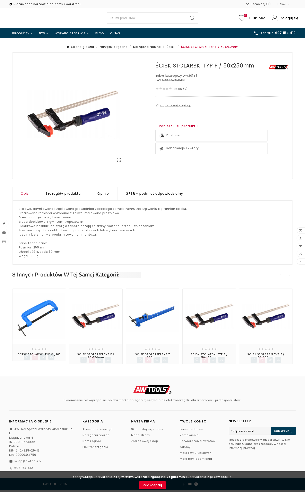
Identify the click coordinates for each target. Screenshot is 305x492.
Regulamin (175, 477)
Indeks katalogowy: (169, 77)
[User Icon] (284, 19)
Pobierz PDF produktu (178, 127)
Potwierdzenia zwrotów (198, 443)
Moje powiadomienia (196, 461)
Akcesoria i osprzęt (97, 431)
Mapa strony (140, 437)
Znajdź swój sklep (144, 443)
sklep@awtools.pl (28, 463)
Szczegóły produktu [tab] (63, 195)
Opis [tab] (25, 195)
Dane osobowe (191, 431)
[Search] (147, 19)
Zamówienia (189, 437)
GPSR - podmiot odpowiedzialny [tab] (154, 195)
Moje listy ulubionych (195, 455)
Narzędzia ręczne (96, 437)
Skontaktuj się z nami (147, 431)
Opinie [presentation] (103, 195)
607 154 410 (23, 470)
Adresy (185, 449)
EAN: (159, 82)
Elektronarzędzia (95, 449)
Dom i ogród (91, 443)
